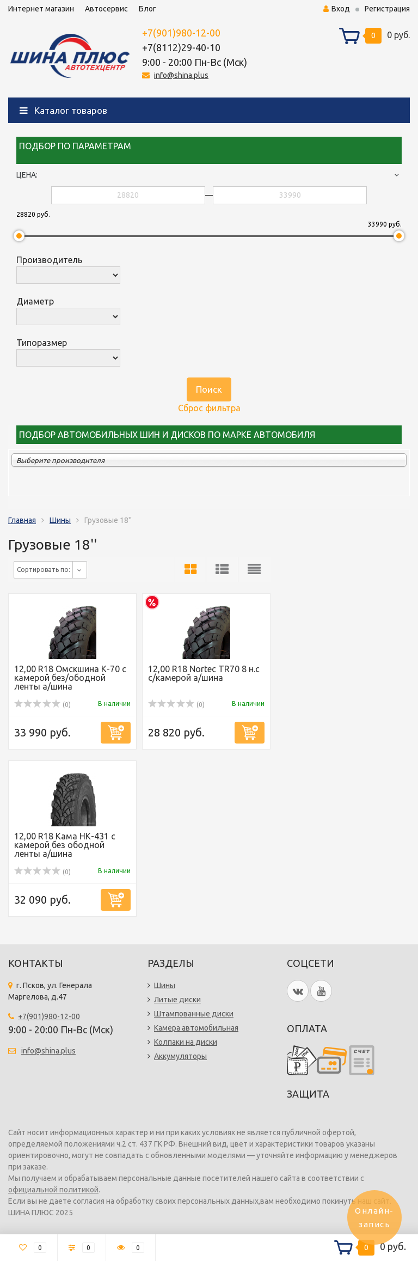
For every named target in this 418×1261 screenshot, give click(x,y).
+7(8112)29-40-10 (181, 47)
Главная (22, 520)
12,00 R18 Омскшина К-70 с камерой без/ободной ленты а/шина (70, 677)
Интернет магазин (41, 8)
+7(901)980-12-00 (181, 32)
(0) (42, 704)
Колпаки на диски (185, 1042)
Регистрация (387, 8)
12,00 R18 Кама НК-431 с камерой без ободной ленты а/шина (64, 844)
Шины (60, 520)
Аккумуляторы (180, 1056)
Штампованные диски (193, 1013)
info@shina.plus (181, 75)
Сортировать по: (43, 569)
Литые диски (177, 999)
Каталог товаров (63, 110)
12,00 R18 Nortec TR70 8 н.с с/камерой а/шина (204, 673)
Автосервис (106, 8)
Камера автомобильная (196, 1028)
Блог (147, 8)
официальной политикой (53, 1189)
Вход (336, 8)
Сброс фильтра (209, 408)
